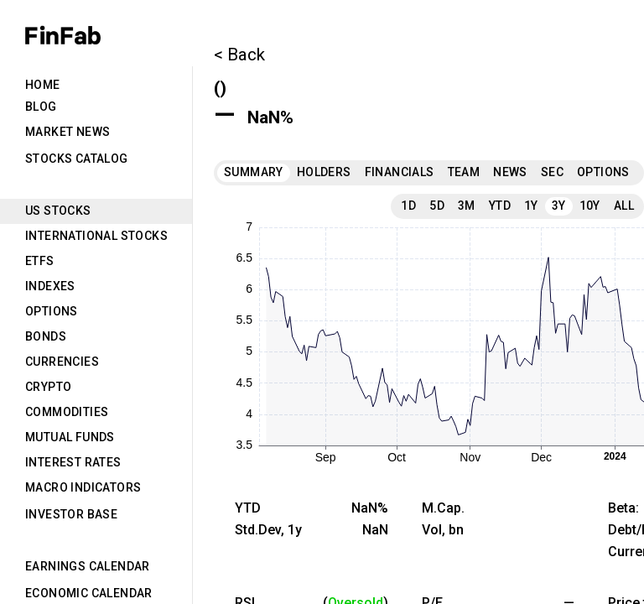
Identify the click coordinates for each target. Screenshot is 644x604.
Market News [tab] (67, 131)
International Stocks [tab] (96, 235)
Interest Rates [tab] (73, 462)
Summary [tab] (253, 172)
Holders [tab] (324, 172)
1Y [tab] (531, 205)
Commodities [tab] (66, 412)
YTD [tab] (500, 205)
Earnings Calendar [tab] (87, 566)
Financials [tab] (399, 172)
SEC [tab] (552, 172)
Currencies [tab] (62, 361)
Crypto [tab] (48, 386)
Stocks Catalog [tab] (76, 158)
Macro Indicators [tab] (83, 487)
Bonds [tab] (45, 336)
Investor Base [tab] (71, 514)
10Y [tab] (589, 205)
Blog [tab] (41, 106)
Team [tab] (464, 172)
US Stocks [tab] (58, 210)
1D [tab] (408, 205)
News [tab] (510, 172)
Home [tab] (42, 84)
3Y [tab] (559, 205)
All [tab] (624, 205)
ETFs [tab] (40, 261)
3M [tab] (466, 205)
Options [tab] (51, 311)
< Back (239, 54)
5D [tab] (436, 205)
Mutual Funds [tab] (70, 437)
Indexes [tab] (50, 286)
